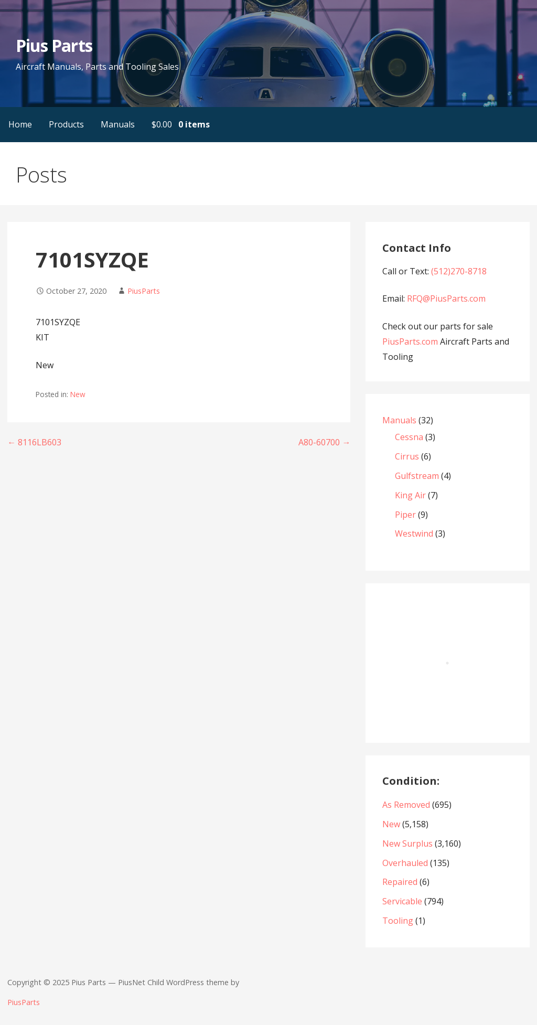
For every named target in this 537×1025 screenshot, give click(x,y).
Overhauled (405, 863)
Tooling (397, 920)
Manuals (118, 124)
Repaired (399, 882)
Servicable (402, 901)
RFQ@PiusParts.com (446, 298)
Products (66, 124)
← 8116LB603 (34, 442)
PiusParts (143, 291)
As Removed (406, 804)
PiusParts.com (411, 341)
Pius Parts (54, 45)
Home (20, 124)
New (77, 394)
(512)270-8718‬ (459, 271)
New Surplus (407, 843)
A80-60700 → (324, 442)
